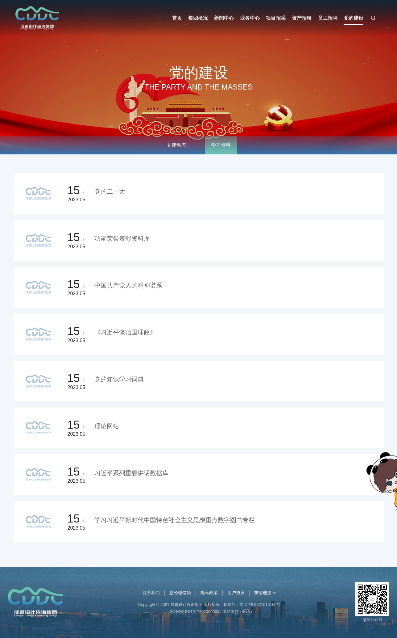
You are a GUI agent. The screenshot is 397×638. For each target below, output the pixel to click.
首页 (177, 18)
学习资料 (221, 145)
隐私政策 (209, 592)
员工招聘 (327, 18)
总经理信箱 (180, 592)
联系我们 (151, 592)
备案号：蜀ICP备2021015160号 (251, 604)
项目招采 (276, 18)
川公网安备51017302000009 (193, 611)
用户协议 (236, 592)
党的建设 (353, 18)
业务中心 (250, 18)
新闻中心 (224, 18)
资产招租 (302, 18)
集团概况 (198, 18)
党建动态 (176, 145)
